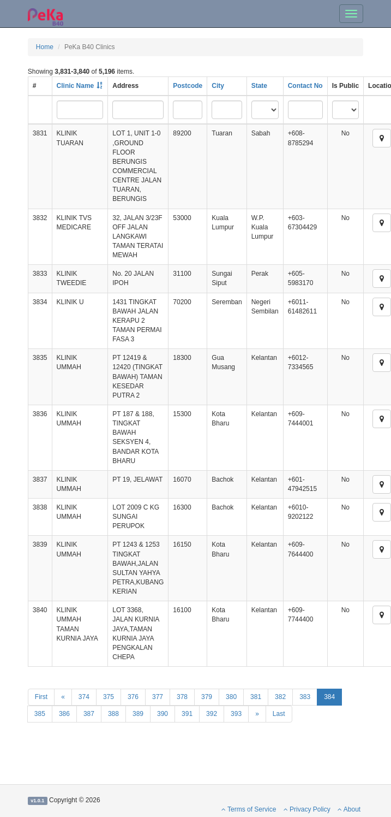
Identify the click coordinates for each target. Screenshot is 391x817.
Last (279, 714)
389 (138, 714)
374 (84, 697)
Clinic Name (75, 86)
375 (108, 697)
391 (187, 714)
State (259, 86)
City (218, 86)
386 (64, 714)
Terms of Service (248, 809)
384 (329, 697)
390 (162, 714)
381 (255, 697)
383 (304, 697)
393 (236, 714)
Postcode (187, 86)
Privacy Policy (307, 809)
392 (211, 714)
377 (157, 697)
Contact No (305, 86)
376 (133, 697)
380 (231, 697)
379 (206, 697)
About (349, 809)
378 (182, 697)
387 (88, 714)
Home (44, 47)
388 (113, 714)
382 (280, 697)
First (41, 697)
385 (39, 714)
